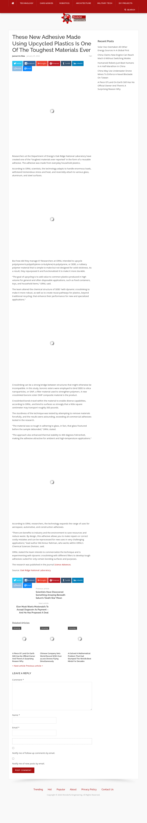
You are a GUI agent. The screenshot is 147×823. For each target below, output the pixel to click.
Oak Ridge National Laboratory (35, 570)
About (73, 789)
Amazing (17, 628)
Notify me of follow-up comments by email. (33, 753)
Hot (50, 789)
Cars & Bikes (46, 3)
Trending (38, 789)
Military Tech (104, 3)
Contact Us (107, 789)
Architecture (83, 3)
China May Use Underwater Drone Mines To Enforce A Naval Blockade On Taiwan (115, 74)
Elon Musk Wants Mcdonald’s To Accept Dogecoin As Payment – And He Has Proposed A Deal (32, 609)
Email (15, 727)
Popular (61, 789)
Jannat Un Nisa (18, 56)
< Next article (18, 665)
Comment (18, 679)
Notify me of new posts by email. (28, 763)
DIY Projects (125, 3)
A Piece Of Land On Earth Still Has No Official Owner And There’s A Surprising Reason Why (116, 85)
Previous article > (34, 665)
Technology (27, 3)
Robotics (64, 3)
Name (16, 715)
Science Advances (62, 564)
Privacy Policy (89, 789)
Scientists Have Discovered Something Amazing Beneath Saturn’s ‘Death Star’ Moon (50, 595)
